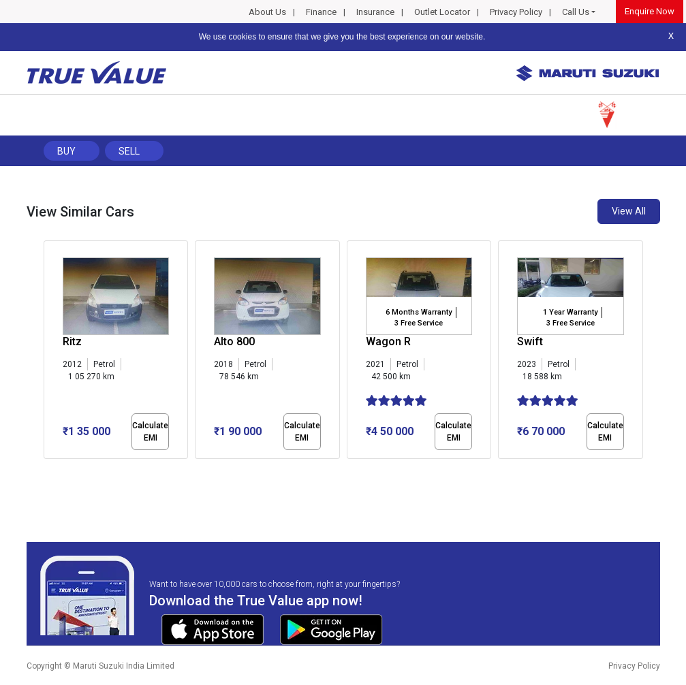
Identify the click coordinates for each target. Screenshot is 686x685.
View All (629, 211)
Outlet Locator (442, 12)
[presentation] (51, 353)
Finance (321, 12)
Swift (530, 341)
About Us (267, 12)
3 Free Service (418, 323)
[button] (48, 470)
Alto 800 (234, 341)
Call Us (575, 12)
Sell (129, 151)
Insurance (375, 12)
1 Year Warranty (570, 312)
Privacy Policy (516, 12)
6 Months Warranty (419, 312)
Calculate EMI (150, 432)
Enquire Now (649, 11)
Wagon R (388, 341)
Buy (66, 151)
